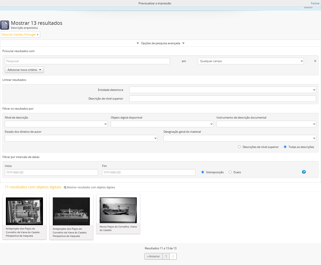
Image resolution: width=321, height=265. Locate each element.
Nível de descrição (16, 117)
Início (8, 166)
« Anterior (153, 256)
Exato (235, 172)
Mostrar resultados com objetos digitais (89, 187)
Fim (104, 166)
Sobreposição (212, 172)
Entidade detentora (110, 90)
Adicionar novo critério (24, 70)
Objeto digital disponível (126, 117)
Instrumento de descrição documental (241, 117)
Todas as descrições (299, 147)
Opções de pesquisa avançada (160, 43)
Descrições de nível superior (258, 147)
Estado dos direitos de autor (23, 132)
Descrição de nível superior (106, 98)
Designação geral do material (182, 132)
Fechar (315, 3)
